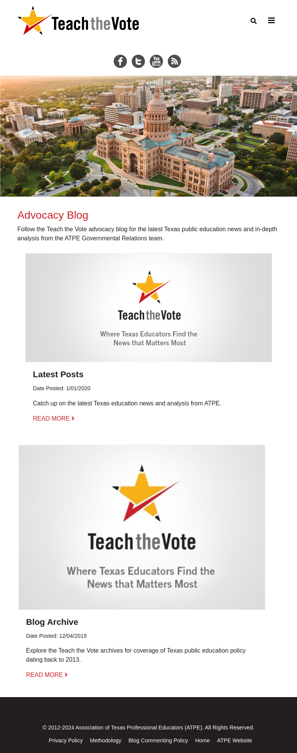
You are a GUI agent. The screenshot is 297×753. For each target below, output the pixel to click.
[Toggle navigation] (270, 20)
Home (202, 740)
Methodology (105, 740)
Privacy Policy (66, 740)
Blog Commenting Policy (158, 740)
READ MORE (54, 418)
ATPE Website (234, 740)
